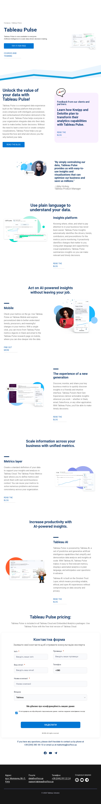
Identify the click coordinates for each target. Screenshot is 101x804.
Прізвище (57, 651)
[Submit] (50, 725)
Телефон (57, 665)
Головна (7, 23)
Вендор (17, 692)
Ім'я (16, 651)
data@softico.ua (35, 778)
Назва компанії (21, 678)
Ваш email (18, 665)
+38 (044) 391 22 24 (61, 778)
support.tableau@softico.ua (40, 781)
